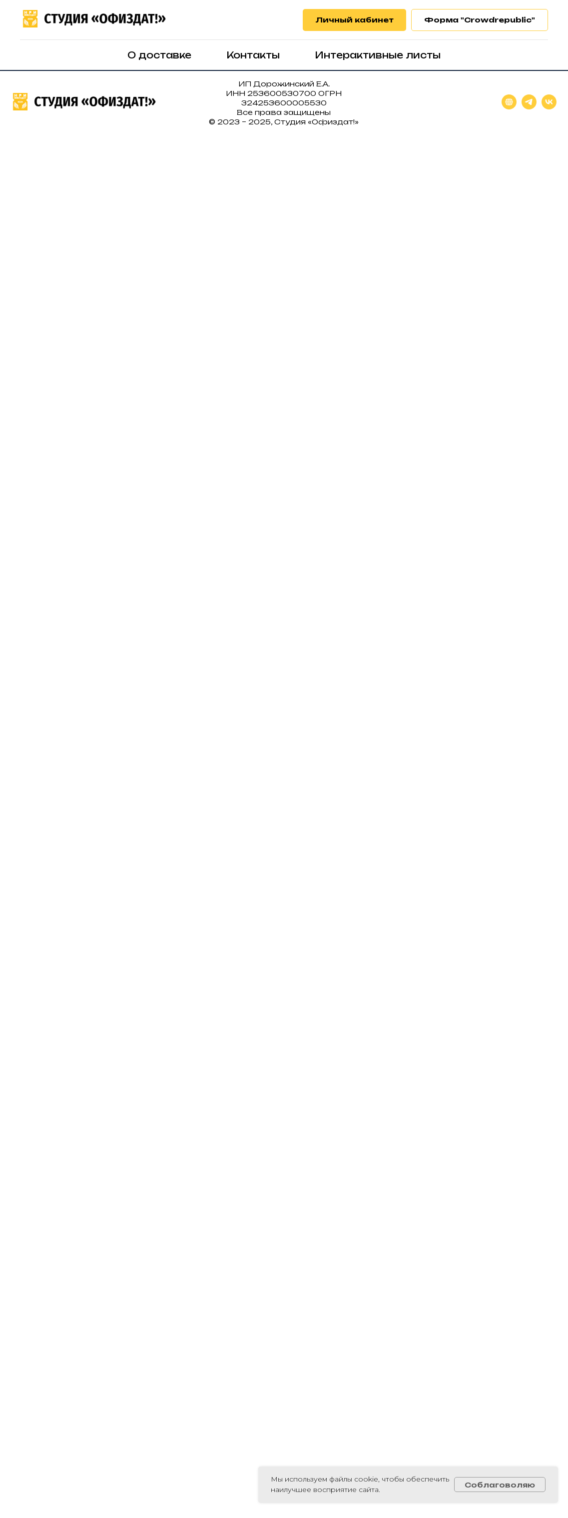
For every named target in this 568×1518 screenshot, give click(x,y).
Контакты (253, 54)
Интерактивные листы (378, 54)
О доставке (159, 54)
